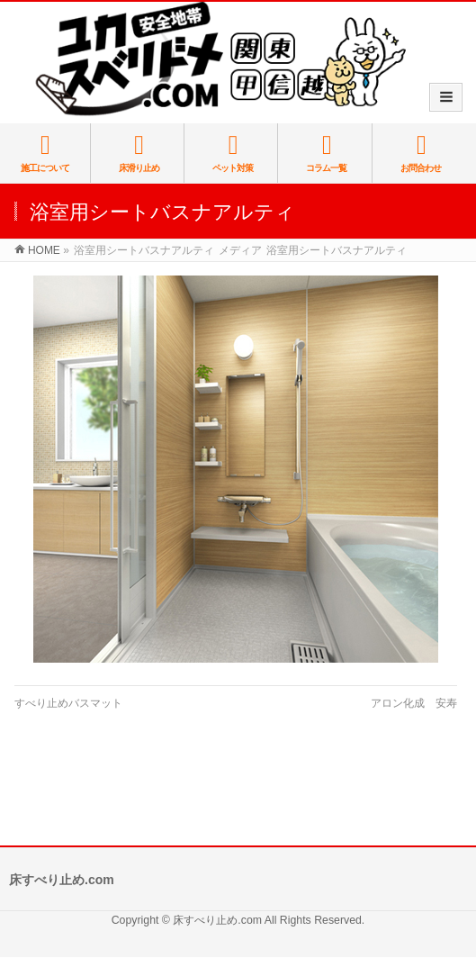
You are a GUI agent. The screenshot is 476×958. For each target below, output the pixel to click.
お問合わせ (422, 152)
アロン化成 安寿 (414, 703)
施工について (44, 152)
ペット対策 (233, 152)
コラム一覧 (326, 152)
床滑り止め (138, 152)
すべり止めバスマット (68, 703)
